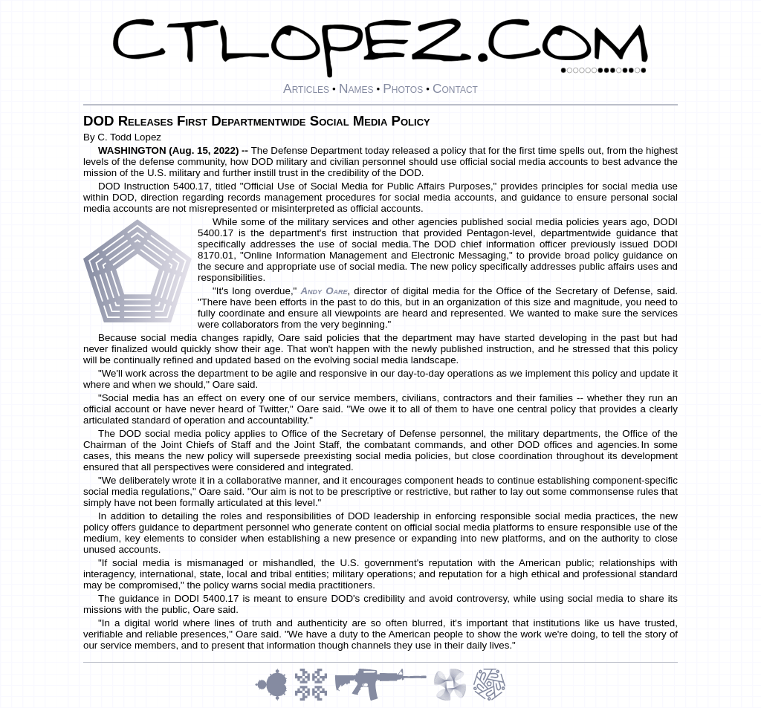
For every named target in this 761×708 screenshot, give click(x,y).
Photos (403, 88)
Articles (306, 88)
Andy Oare (323, 290)
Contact (455, 88)
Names (356, 88)
